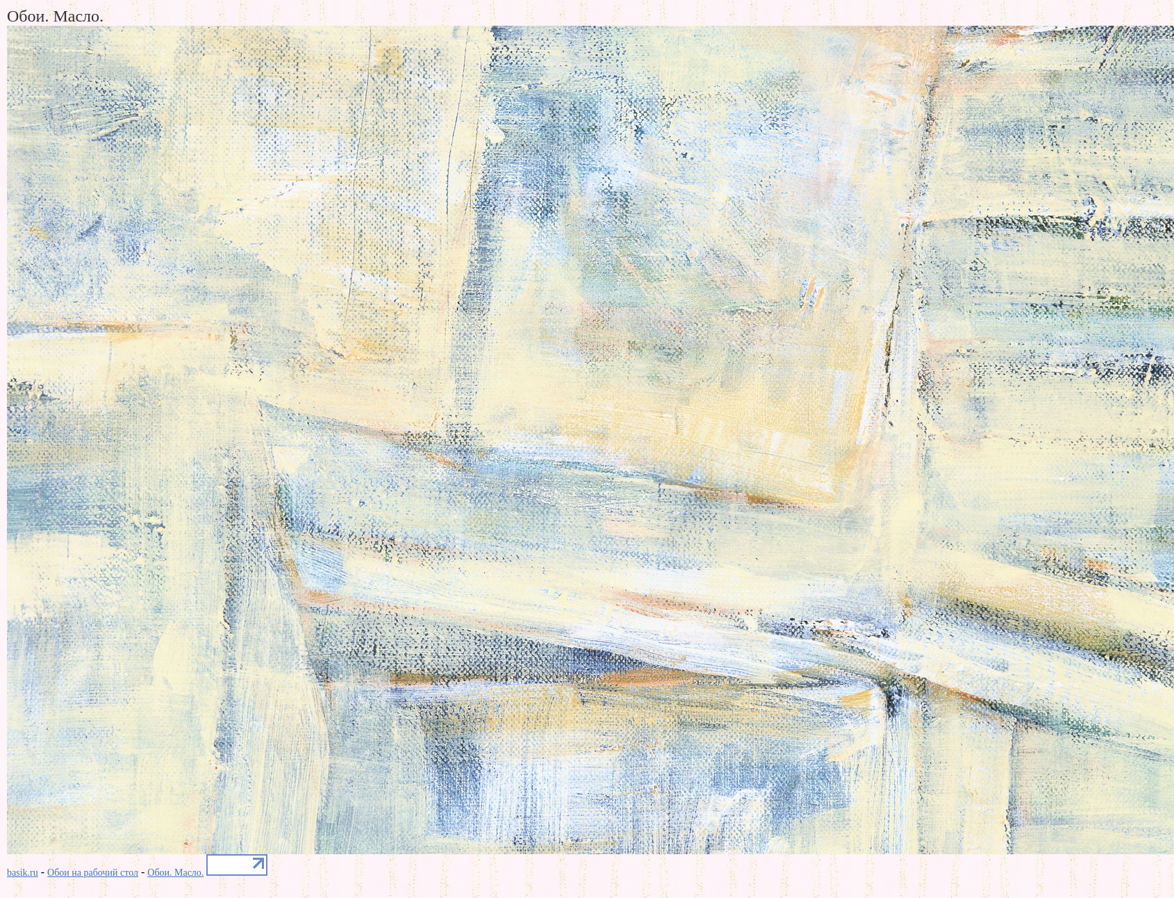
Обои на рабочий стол (92, 872)
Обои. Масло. (175, 872)
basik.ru (22, 872)
